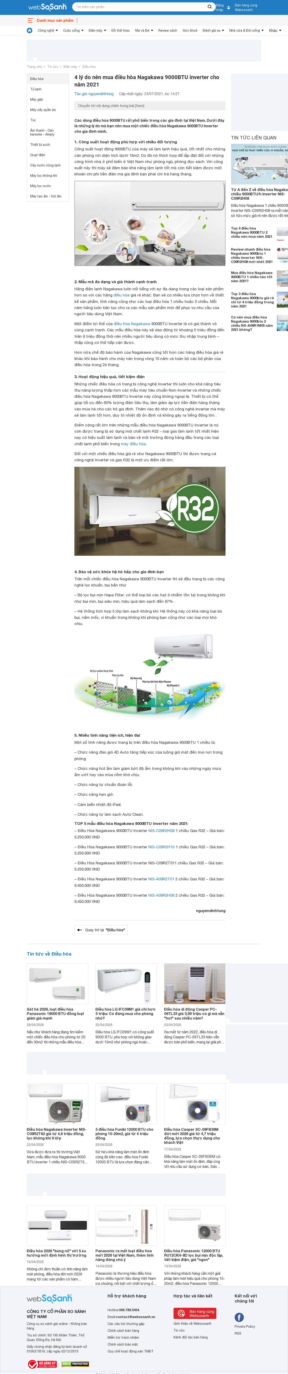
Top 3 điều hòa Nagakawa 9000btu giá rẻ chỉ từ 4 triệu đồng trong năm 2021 (252, 300)
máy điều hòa (133, 444)
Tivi (32, 120)
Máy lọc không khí (43, 175)
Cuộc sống (71, 30)
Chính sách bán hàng (123, 1331)
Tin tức (52, 67)
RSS (238, 1333)
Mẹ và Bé (142, 30)
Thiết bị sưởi (40, 145)
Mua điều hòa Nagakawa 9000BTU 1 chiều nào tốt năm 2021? (251, 277)
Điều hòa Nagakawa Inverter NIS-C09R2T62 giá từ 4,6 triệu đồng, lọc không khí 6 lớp (57, 1133)
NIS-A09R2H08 (161, 895)
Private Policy (245, 1326)
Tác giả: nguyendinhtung (94, 94)
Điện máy (95, 30)
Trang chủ (34, 67)
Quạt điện (37, 155)
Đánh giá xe (211, 30)
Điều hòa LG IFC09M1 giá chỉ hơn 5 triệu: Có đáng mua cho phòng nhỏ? (125, 1013)
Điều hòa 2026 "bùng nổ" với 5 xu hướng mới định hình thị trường (56, 1253)
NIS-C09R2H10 (161, 847)
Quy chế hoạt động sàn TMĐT (131, 1351)
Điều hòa (89, 67)
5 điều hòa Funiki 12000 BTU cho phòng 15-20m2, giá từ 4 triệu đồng (124, 1133)
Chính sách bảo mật (123, 1344)
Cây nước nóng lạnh (45, 165)
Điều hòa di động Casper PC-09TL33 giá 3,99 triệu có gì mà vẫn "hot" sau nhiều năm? (194, 1013)
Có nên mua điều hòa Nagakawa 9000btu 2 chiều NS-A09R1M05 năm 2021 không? (252, 323)
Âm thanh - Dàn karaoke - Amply (42, 132)
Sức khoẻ (190, 30)
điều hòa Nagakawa (132, 323)
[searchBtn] (210, 7)
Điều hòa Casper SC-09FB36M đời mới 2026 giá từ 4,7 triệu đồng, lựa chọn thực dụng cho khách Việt (192, 1136)
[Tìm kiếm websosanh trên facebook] (239, 1317)
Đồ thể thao (120, 30)
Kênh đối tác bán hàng (191, 1337)
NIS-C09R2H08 (161, 830)
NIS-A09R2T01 (161, 879)
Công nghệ (46, 30)
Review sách (167, 30)
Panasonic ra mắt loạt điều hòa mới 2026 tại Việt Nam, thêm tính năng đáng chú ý (124, 1255)
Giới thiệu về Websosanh (192, 1323)
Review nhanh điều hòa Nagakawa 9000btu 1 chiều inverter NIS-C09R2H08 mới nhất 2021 (252, 255)
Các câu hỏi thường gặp (126, 1324)
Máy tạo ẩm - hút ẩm (45, 196)
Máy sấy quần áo (43, 110)
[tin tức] (29, 30)
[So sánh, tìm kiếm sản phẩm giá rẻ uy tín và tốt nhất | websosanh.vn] (47, 7)
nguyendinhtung (211, 910)
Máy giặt (36, 99)
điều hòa (122, 295)
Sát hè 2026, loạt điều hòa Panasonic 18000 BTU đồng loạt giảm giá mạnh (55, 1013)
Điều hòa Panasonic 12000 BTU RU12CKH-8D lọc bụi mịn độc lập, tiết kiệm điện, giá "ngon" (193, 1255)
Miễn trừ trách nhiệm (123, 1337)
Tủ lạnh (35, 89)
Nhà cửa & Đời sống (244, 30)
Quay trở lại (105, 930)
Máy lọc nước (40, 186)
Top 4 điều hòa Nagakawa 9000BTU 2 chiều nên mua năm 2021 (251, 232)
